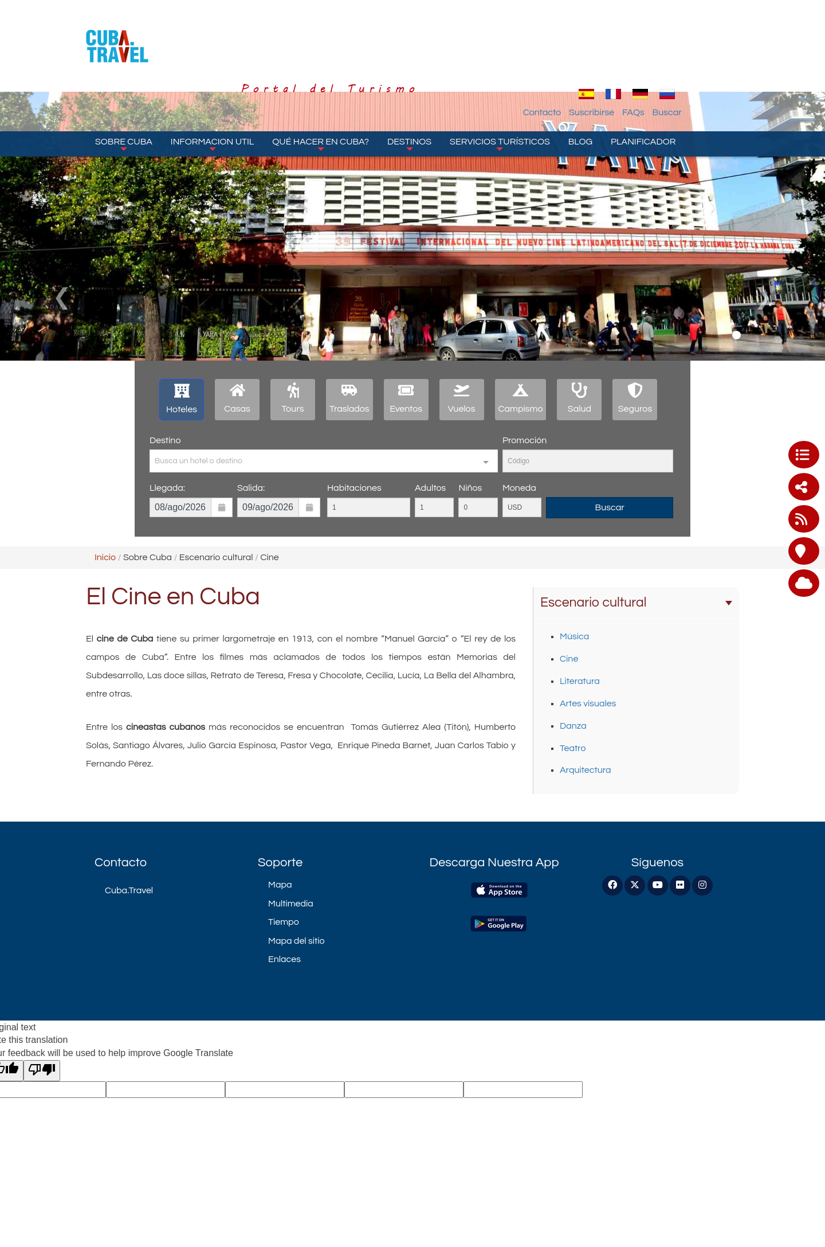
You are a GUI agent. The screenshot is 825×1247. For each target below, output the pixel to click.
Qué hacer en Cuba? (320, 91)
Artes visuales (588, 703)
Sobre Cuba (123, 91)
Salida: (251, 487)
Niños (470, 487)
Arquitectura (585, 770)
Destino (165, 440)
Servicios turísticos (500, 91)
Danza (573, 725)
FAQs (697, 59)
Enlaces (284, 959)
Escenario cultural (636, 602)
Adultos (430, 487)
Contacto (606, 59)
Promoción (524, 440)
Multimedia (290, 903)
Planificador (643, 88)
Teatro (573, 748)
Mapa (280, 884)
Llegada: (167, 487)
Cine (569, 658)
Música (574, 636)
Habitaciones (354, 487)
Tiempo (283, 922)
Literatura (580, 681)
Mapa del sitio (296, 940)
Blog (580, 88)
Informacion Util (212, 91)
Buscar (731, 59)
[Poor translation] (41, 1070)
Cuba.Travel (129, 890)
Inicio (105, 557)
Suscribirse (655, 59)
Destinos (409, 91)
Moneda (519, 487)
